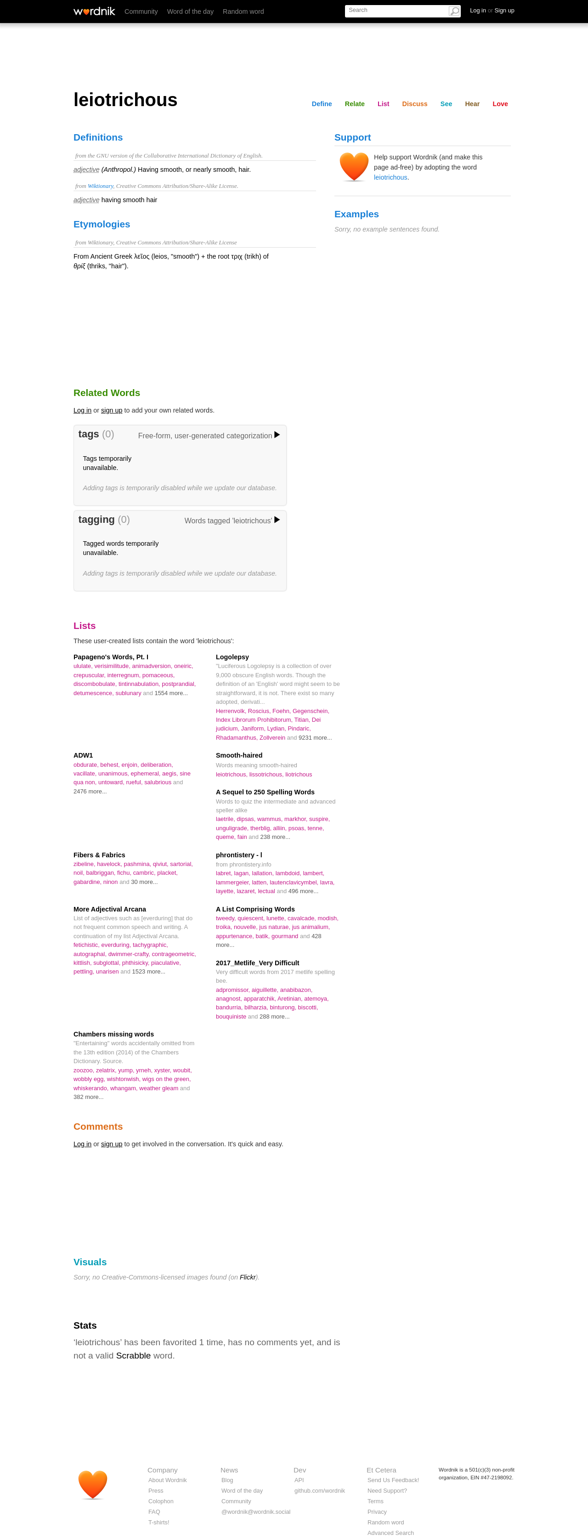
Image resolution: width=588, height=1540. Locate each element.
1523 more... (148, 971)
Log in (82, 410)
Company (162, 1470)
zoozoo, (85, 1070)
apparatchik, (260, 998)
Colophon (161, 1501)
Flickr (247, 1277)
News (229, 1470)
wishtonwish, (124, 1079)
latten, (261, 882)
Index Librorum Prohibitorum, (255, 719)
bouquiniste (232, 1016)
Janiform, (254, 728)
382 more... (89, 1096)
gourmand (285, 936)
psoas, (298, 828)
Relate (355, 104)
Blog (227, 1480)
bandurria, (230, 1007)
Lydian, (277, 728)
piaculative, (166, 962)
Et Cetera (381, 1470)
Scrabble (133, 1355)
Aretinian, (290, 998)
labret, (225, 873)
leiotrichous (390, 177)
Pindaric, (299, 728)
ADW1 (83, 755)
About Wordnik (167, 1480)
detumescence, (94, 693)
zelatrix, (107, 1070)
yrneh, (145, 1070)
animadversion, (153, 665)
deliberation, (157, 764)
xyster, (163, 1070)
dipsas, (247, 818)
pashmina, (138, 864)
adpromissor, (234, 989)
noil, (80, 872)
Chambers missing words (114, 1034)
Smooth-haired (239, 755)
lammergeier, (234, 882)
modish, (328, 918)
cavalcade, (303, 918)
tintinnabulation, (140, 683)
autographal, (91, 954)
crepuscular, (90, 675)
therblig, (261, 828)
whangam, (124, 1088)
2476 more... (90, 791)
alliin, (280, 828)
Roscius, (260, 711)
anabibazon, (296, 989)
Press (156, 1490)
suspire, (319, 818)
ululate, (84, 665)
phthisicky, (136, 962)
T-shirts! (159, 1522)
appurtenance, (235, 936)
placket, (167, 872)
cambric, (145, 872)
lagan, (243, 873)
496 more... (303, 891)
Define (322, 104)
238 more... (275, 836)
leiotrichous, (232, 774)
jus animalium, (311, 926)
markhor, (296, 818)
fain (243, 836)
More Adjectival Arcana (110, 909)
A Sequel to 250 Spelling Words (265, 792)
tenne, (315, 828)
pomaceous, (158, 675)
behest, (110, 764)
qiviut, (161, 864)
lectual (267, 891)
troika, (225, 926)
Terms (376, 1501)
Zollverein (273, 737)
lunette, (277, 918)
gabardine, (88, 881)
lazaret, (247, 891)
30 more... (144, 881)
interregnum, (124, 675)
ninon (111, 881)
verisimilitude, (113, 665)
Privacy (377, 1511)
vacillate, (86, 773)
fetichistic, (87, 944)
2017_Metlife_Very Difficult (258, 963)
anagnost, (230, 998)
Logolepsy (232, 657)
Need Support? (387, 1490)
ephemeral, (146, 773)
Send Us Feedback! (393, 1480)
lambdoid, (289, 873)
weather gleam (159, 1088)
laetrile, (226, 818)
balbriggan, (101, 872)
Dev (300, 1470)
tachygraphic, (150, 944)
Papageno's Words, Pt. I (111, 657)
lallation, (264, 873)
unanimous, (114, 773)
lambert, (313, 873)
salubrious (158, 782)
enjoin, (131, 764)
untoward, (112, 782)
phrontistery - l (239, 855)
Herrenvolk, (232, 711)
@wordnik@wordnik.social (255, 1511)
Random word (243, 11)
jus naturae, (275, 926)
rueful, (135, 782)
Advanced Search (391, 1532)
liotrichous (298, 774)
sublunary (129, 693)
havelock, (110, 864)
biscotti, (308, 1007)
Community (141, 11)
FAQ (154, 1511)
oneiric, (183, 665)
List (384, 104)
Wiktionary (100, 186)
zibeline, (85, 864)
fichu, (125, 872)
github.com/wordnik (319, 1490)
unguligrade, (233, 828)
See (446, 104)
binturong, (284, 1007)
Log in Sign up (492, 10)
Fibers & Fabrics (99, 855)
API (299, 1480)
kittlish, (83, 962)
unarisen (108, 971)
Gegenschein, (311, 711)
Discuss (415, 104)
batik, (263, 936)
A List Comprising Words (255, 909)
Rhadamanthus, (238, 737)
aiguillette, (266, 989)
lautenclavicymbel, (295, 882)
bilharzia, (257, 1007)
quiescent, (251, 918)
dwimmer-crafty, (130, 954)
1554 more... (171, 693)
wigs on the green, (166, 1079)
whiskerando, (92, 1088)
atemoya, (316, 998)
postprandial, (179, 683)
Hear (472, 104)
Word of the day (190, 11)
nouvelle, (246, 926)
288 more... (275, 1016)
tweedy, (226, 918)
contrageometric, (174, 954)
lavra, (327, 882)
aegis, (171, 773)
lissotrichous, (267, 774)
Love (500, 104)
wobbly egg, (90, 1079)
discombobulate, (96, 683)
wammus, (270, 818)
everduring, (116, 944)
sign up (111, 410)
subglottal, (107, 962)
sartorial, (181, 864)
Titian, (302, 719)
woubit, (182, 1070)
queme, (226, 836)
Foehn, (282, 711)
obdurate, (87, 764)
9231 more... (315, 737)
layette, (226, 891)
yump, (127, 1070)
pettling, (85, 971)
